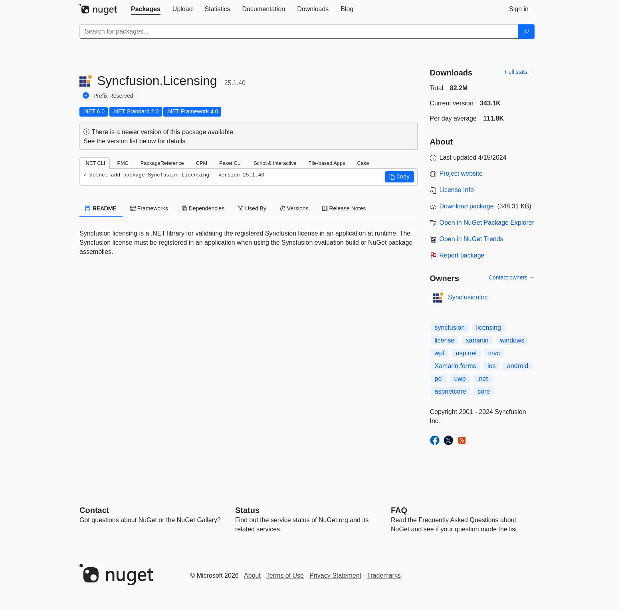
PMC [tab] (122, 163)
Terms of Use (285, 575)
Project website (461, 173)
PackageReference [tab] (162, 163)
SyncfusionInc (468, 297)
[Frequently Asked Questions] (399, 510)
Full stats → (520, 72)
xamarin (477, 340)
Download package (467, 206)
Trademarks (384, 575)
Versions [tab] (294, 208)
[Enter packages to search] (298, 31)
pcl (439, 378)
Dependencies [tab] (203, 208)
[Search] (526, 31)
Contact (94, 510)
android (517, 365)
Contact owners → (512, 277)
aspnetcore (450, 391)
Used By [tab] (252, 208)
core (483, 391)
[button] (399, 176)
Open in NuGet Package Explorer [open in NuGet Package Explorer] (487, 222)
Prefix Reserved (113, 96)
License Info (457, 189)
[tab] (145, 9)
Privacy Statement (335, 575)
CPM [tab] (201, 163)
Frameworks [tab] (149, 208)
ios (491, 365)
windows (512, 340)
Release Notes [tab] (344, 208)
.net (482, 378)
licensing (488, 327)
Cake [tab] (363, 163)
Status (247, 510)
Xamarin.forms (455, 365)
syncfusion (450, 327)
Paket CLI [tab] (230, 163)
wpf (440, 353)
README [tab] (101, 208)
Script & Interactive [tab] (275, 163)
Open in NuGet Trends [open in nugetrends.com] (471, 239)
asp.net (466, 353)
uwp (459, 378)
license (445, 340)
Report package (462, 255)
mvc (494, 353)
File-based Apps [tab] (327, 163)
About (252, 575)
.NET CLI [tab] (94, 163)
